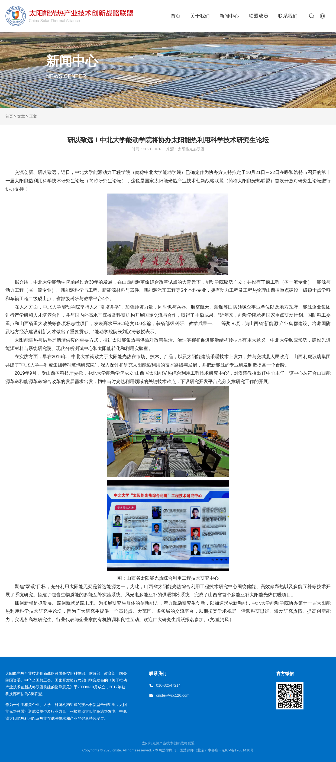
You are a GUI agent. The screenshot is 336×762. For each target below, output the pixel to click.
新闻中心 (229, 16)
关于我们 (200, 16)
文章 (21, 116)
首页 (175, 16)
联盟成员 (258, 16)
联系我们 (288, 16)
